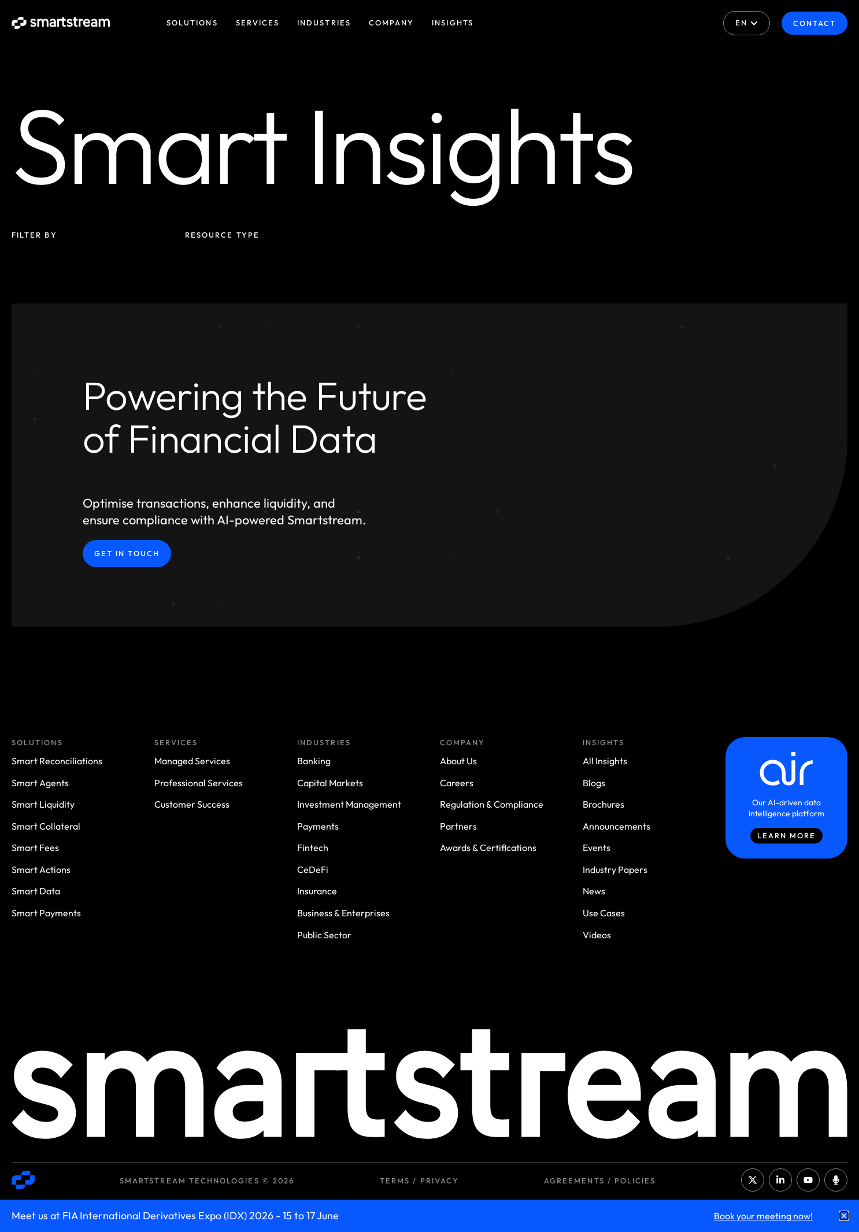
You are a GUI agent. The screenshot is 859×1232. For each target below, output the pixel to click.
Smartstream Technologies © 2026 (207, 1180)
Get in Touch (127, 553)
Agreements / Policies (600, 1180)
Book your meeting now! (763, 1216)
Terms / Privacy (419, 1180)
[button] (844, 1215)
